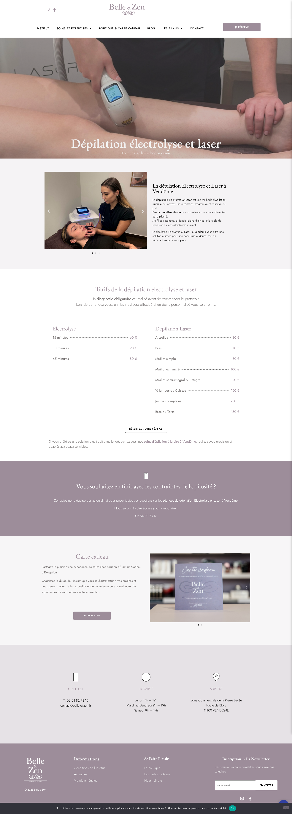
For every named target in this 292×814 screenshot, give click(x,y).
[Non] (286, 807)
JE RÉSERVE (242, 27)
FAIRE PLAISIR (92, 615)
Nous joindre (153, 780)
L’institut (41, 28)
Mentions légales (85, 780)
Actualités (80, 774)
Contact (197, 28)
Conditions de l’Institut (89, 768)
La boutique (152, 768)
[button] (48, 211)
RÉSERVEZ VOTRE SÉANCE (146, 429)
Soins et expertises (74, 28)
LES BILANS (173, 28)
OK (232, 808)
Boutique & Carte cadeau (119, 28)
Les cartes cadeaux (157, 774)
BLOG (151, 28)
